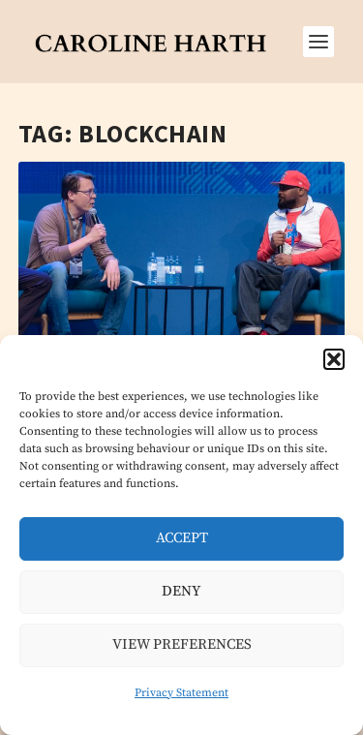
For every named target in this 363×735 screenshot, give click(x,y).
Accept (182, 538)
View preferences (182, 644)
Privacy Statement (181, 693)
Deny (181, 591)
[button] (334, 359)
